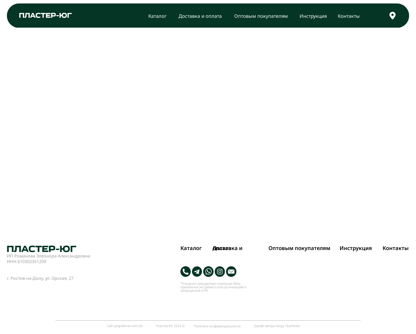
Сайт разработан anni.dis (125, 325)
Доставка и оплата (200, 15)
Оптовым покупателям (261, 15)
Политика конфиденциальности (217, 326)
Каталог (157, 15)
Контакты (349, 15)
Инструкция (313, 15)
